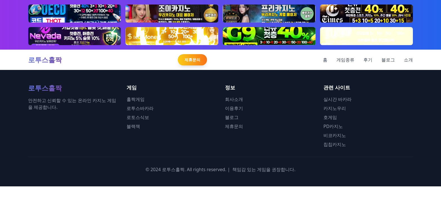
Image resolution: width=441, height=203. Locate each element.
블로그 (388, 60)
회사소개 (234, 99)
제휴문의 (192, 59)
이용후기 (234, 108)
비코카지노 (334, 135)
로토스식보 (138, 117)
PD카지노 (333, 126)
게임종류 (345, 60)
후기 (367, 60)
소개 (408, 60)
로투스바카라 (140, 108)
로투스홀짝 (45, 59)
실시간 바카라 (337, 99)
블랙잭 (133, 126)
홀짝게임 (136, 99)
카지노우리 (334, 108)
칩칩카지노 (334, 144)
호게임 (330, 117)
